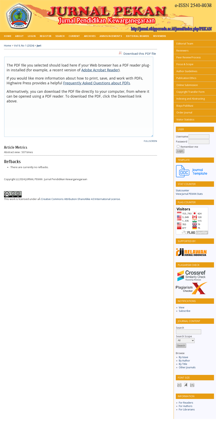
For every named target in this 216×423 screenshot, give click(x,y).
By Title (183, 364)
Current (74, 35)
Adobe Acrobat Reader (100, 70)
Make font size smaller (179, 384)
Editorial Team (184, 43)
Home (7, 35)
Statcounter (182, 190)
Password (181, 141)
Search (60, 35)
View (181, 307)
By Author (184, 360)
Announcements (111, 35)
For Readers (186, 402)
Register (45, 35)
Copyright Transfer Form (190, 92)
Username (182, 136)
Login (32, 35)
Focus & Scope (184, 64)
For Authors (185, 406)
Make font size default (186, 384)
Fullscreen (150, 141)
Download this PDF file (139, 53)
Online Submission (187, 85)
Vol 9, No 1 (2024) (24, 45)
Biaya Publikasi (184, 105)
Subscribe (184, 311)
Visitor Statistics (185, 119)
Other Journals (187, 367)
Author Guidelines (186, 71)
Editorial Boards (137, 35)
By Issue (183, 357)
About (19, 35)
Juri (39, 45)
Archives (90, 35)
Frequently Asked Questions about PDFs (96, 83)
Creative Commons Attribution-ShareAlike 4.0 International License (80, 199)
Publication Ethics (186, 78)
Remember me (189, 146)
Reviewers (182, 50)
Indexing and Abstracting (190, 98)
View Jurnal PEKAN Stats (189, 194)
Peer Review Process (188, 57)
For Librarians (187, 409)
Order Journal (184, 112)
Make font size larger (192, 384)
